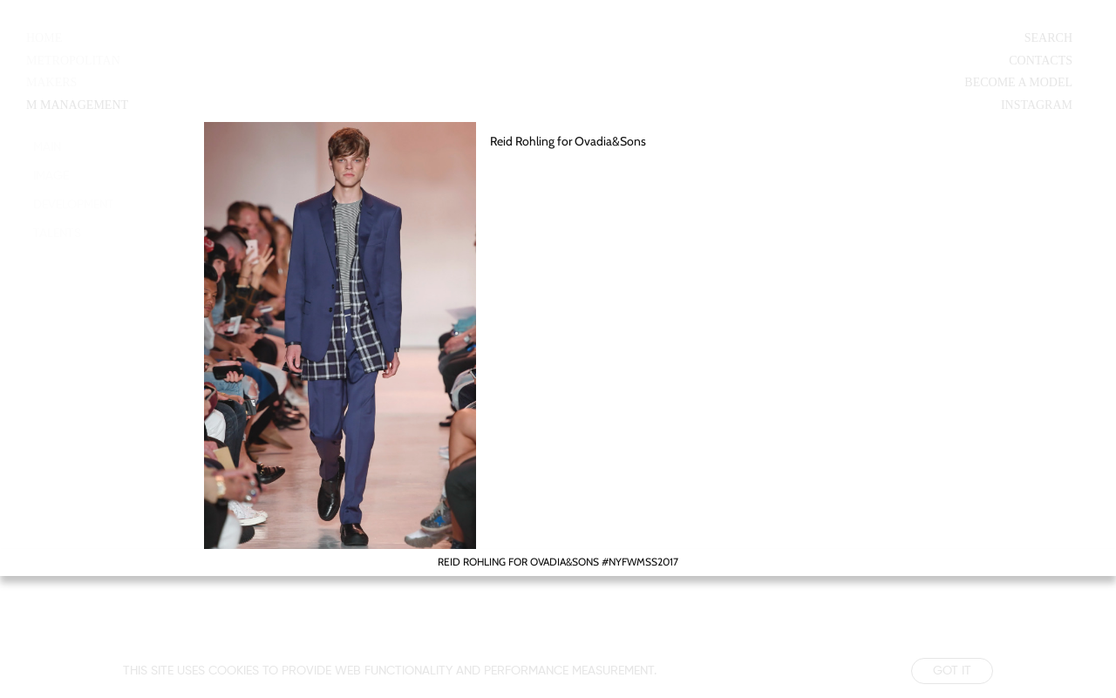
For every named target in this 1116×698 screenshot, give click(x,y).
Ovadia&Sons (610, 141)
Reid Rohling (522, 141)
